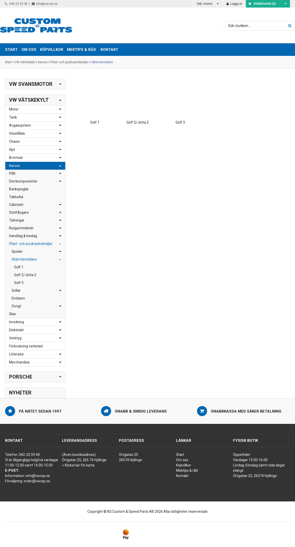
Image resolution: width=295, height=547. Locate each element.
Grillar (16, 290)
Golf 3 (18, 283)
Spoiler (17, 251)
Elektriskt (16, 330)
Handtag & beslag (23, 236)
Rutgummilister (21, 228)
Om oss (182, 460)
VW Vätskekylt (25, 62)
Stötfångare (19, 212)
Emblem (18, 298)
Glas (12, 314)
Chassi (14, 141)
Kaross (43, 62)
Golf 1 (18, 267)
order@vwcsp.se (37, 481)
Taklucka (16, 197)
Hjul (12, 150)
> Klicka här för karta (78, 465)
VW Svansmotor (30, 84)
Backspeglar (19, 189)
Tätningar (16, 220)
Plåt (12, 173)
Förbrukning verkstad (26, 346)
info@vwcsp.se (44, 4)
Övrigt (16, 306)
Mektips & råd (187, 470)
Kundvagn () (262, 4)
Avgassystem (20, 125)
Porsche (20, 377)
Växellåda (17, 133)
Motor (14, 109)
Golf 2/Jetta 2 (25, 275)
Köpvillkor (183, 465)
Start (8, 62)
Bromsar (16, 158)
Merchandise (19, 362)
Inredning (16, 322)
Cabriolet (16, 205)
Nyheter (20, 393)
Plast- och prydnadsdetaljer (70, 62)
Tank (13, 117)
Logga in (234, 4)
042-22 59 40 (16, 4)
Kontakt (109, 49)
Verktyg (15, 338)
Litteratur (16, 354)
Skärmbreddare (102, 62)
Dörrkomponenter (23, 181)
